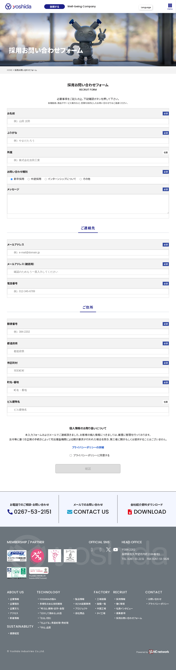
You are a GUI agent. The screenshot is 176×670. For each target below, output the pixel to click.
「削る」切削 (45, 618)
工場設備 (101, 599)
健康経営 (14, 633)
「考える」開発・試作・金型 (52, 608)
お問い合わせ (154, 599)
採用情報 (120, 599)
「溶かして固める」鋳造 (51, 613)
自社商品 (79, 613)
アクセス (14, 613)
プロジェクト (81, 608)
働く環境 (120, 603)
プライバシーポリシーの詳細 (88, 447)
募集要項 (120, 613)
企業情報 (14, 599)
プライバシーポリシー (158, 603)
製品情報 (79, 599)
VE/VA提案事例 (83, 603)
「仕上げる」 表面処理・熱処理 (54, 622)
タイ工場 (101, 613)
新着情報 (14, 618)
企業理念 (14, 603)
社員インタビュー (124, 608)
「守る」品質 (45, 627)
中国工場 (101, 608)
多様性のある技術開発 (51, 603)
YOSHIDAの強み (48, 599)
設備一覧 (101, 603)
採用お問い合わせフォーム (129, 618)
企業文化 (14, 608)
